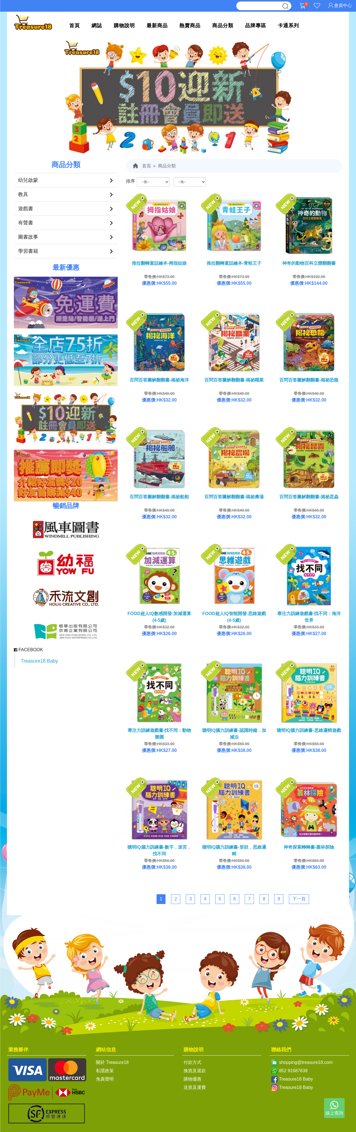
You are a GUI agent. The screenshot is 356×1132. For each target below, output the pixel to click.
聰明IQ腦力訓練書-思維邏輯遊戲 (309, 730)
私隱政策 (105, 1070)
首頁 (74, 25)
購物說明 (124, 25)
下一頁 (299, 898)
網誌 (97, 25)
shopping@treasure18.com (305, 1062)
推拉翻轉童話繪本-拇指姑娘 (159, 263)
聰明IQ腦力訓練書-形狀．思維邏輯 (234, 850)
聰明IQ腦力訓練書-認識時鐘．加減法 (234, 733)
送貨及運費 (195, 1087)
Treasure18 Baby (39, 661)
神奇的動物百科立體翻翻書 (309, 263)
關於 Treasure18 (112, 1062)
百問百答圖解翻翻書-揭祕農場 (234, 496)
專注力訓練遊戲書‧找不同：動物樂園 (159, 733)
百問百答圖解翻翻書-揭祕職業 (234, 380)
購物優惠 (192, 1079)
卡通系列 (288, 25)
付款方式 (192, 1062)
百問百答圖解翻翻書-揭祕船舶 (159, 496)
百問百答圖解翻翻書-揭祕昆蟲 (308, 496)
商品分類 (222, 25)
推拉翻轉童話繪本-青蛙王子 (234, 263)
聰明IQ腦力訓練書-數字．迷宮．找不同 (159, 850)
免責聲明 (105, 1079)
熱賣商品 (190, 25)
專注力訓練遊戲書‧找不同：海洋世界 (309, 617)
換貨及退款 (195, 1070)
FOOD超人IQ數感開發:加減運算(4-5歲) (159, 617)
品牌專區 (255, 25)
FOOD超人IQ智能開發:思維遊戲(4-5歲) (234, 617)
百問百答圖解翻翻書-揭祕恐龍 (308, 380)
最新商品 (157, 25)
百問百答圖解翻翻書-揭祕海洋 (159, 380)
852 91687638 (293, 1070)
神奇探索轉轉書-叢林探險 (309, 847)
